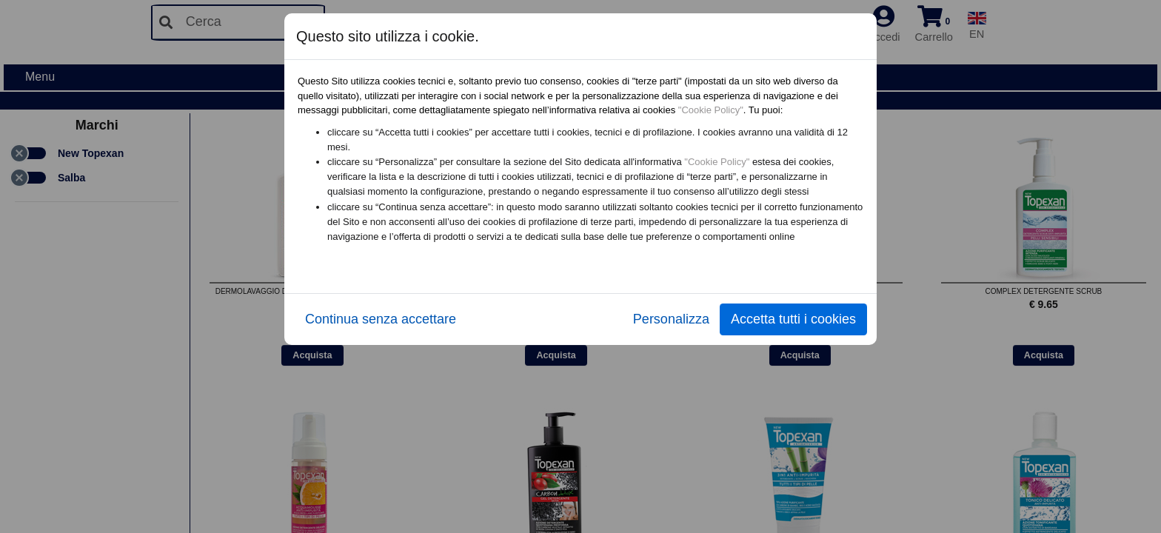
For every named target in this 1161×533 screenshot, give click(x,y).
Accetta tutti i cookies (793, 319)
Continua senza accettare (380, 319)
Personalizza (671, 319)
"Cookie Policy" (710, 109)
